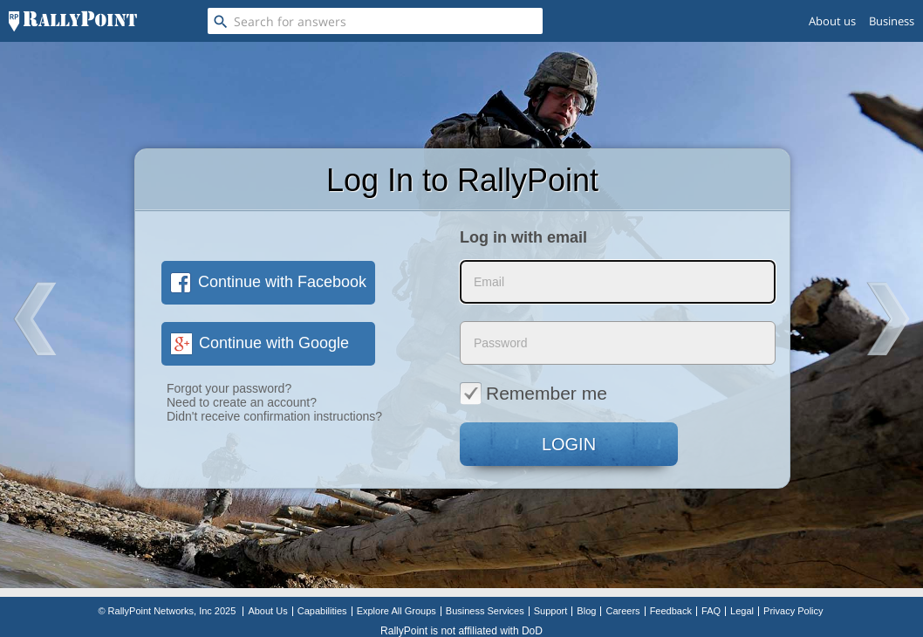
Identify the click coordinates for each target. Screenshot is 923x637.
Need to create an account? (242, 402)
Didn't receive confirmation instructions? (274, 416)
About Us (267, 611)
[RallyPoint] (73, 20)
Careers (622, 611)
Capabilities (322, 611)
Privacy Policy (793, 611)
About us (832, 21)
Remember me (533, 392)
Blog (586, 611)
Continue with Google (259, 343)
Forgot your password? (229, 388)
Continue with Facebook (268, 282)
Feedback (671, 611)
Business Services (485, 611)
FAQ (711, 611)
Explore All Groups (396, 611)
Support (551, 611)
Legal (742, 611)
